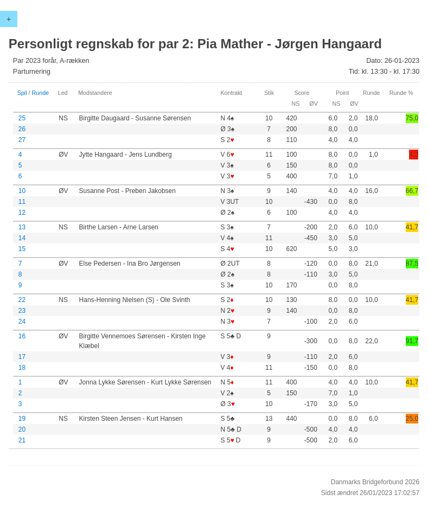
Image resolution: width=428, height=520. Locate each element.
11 (21, 202)
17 (21, 357)
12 (21, 212)
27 (21, 140)
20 (21, 429)
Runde (40, 92)
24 (21, 321)
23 (21, 310)
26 (21, 129)
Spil (22, 92)
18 (21, 367)
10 (21, 191)
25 (21, 118)
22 (21, 300)
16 (21, 336)
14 (21, 238)
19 (21, 418)
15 (21, 249)
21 (21, 440)
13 (21, 227)
